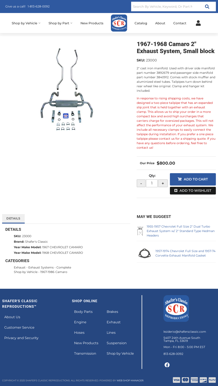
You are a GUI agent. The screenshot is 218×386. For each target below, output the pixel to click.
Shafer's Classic (36, 242)
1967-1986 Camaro (53, 272)
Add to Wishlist (195, 191)
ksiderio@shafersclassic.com (185, 331)
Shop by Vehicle (25, 272)
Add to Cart (196, 179)
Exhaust (20, 267)
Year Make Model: (27, 247)
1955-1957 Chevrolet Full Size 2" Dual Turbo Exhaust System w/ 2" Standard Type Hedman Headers (181, 231)
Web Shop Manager (130, 380)
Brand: (19, 242)
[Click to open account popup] (198, 23)
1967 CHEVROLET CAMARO (62, 247)
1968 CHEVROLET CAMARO (62, 253)
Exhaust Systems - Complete (49, 267)
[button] (173, 6)
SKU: (141, 60)
